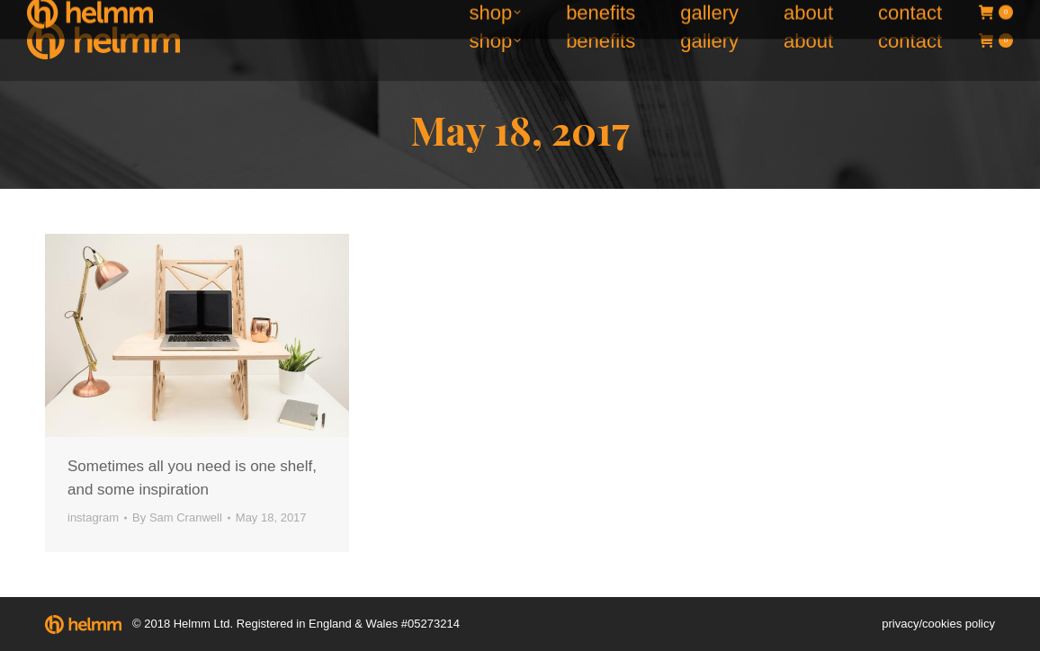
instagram (93, 517)
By (177, 517)
